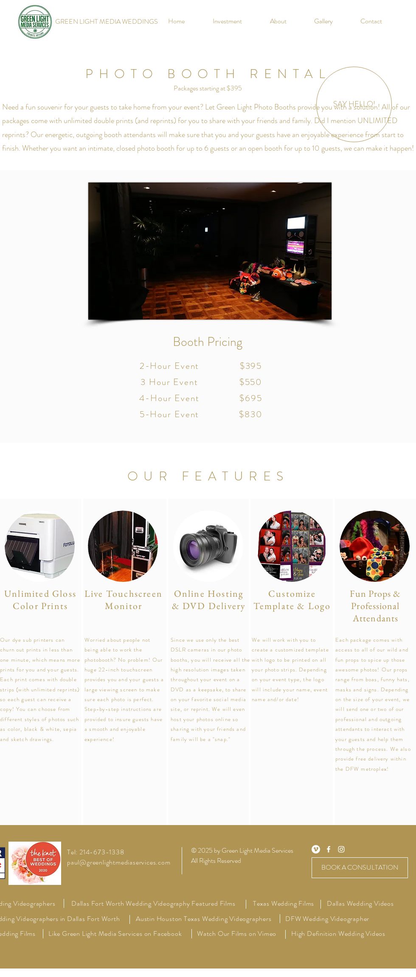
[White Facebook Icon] (328, 849)
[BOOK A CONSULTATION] (360, 867)
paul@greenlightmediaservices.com (119, 862)
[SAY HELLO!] (354, 104)
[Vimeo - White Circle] (316, 849)
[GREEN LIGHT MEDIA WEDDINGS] (106, 21)
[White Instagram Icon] (341, 849)
